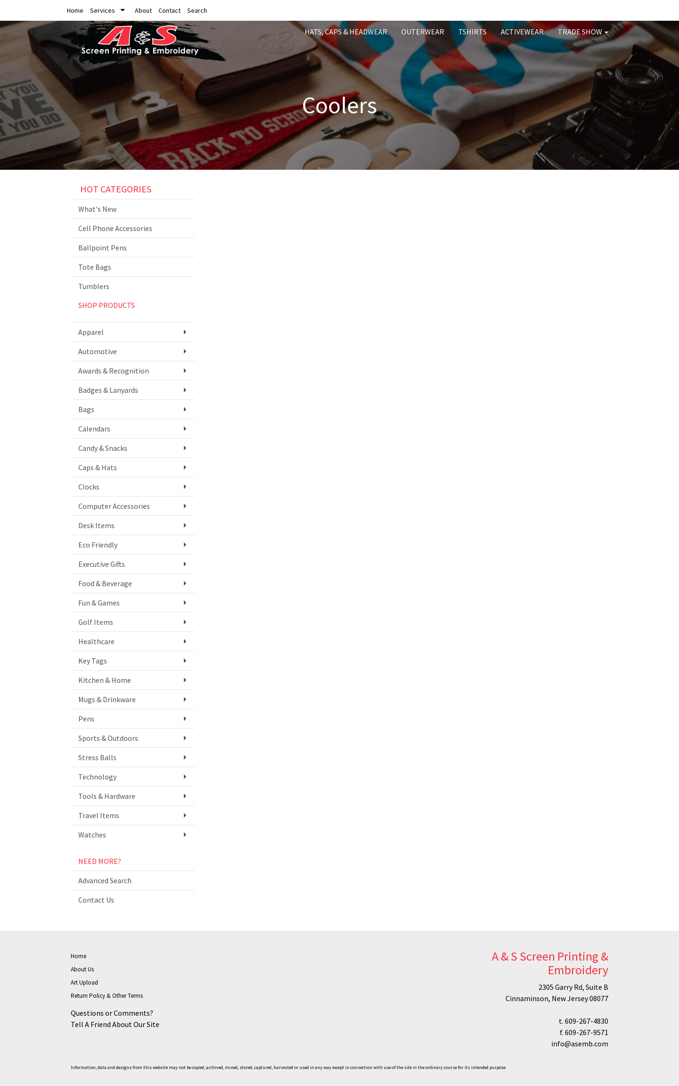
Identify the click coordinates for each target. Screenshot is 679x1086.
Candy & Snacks (102, 448)
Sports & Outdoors (108, 738)
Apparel (91, 332)
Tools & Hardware (106, 796)
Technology (97, 776)
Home (75, 10)
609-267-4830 (586, 1021)
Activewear (522, 37)
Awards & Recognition (113, 370)
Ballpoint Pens (102, 247)
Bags (86, 409)
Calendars (94, 428)
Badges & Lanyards (108, 390)
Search (197, 10)
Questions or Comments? (112, 1013)
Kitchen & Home (104, 680)
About (143, 10)
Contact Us (96, 899)
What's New (97, 209)
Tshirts (472, 37)
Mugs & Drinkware (107, 699)
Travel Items (98, 815)
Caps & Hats (97, 467)
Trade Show (583, 37)
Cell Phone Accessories (115, 228)
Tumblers (93, 286)
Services (102, 10)
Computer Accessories (114, 506)
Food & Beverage (105, 583)
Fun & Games (99, 602)
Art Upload (84, 982)
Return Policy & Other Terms (107, 996)
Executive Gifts (101, 564)
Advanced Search (105, 880)
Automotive (97, 351)
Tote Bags (94, 267)
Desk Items (96, 525)
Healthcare (96, 641)
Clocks (88, 486)
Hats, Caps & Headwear (346, 37)
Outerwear (422, 37)
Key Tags (92, 660)
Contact (169, 10)
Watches (92, 834)
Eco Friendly (97, 544)
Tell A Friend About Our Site (115, 1024)
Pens (86, 718)
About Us (82, 969)
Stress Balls (97, 757)
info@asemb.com (579, 1043)
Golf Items (95, 622)
